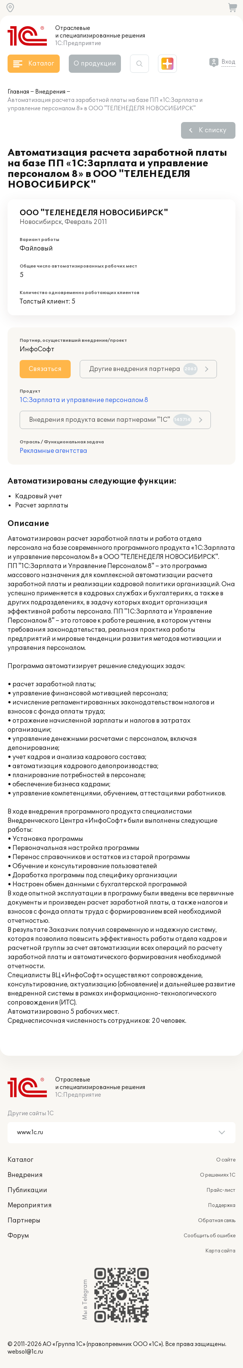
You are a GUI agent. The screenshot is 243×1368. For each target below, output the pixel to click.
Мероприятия (30, 1205)
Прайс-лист (220, 1190)
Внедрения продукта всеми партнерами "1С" (110, 420)
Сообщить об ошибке (209, 1236)
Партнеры (24, 1220)
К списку (212, 130)
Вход (228, 62)
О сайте (225, 1160)
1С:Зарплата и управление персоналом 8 (84, 400)
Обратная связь (216, 1221)
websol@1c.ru (25, 1352)
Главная (18, 92)
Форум (18, 1236)
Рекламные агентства (53, 451)
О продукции (95, 63)
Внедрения (50, 92)
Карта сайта (220, 1251)
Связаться (45, 369)
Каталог (20, 1160)
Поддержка (221, 1205)
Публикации (27, 1190)
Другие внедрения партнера (143, 369)
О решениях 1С (217, 1175)
